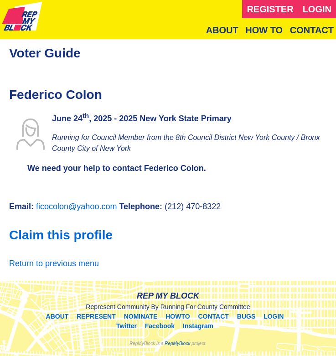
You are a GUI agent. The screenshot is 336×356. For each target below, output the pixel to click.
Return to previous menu (54, 263)
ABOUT (222, 30)
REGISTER (270, 9)
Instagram (198, 326)
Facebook (160, 326)
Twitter (126, 326)
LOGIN (317, 9)
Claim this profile (61, 235)
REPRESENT (96, 316)
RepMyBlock (177, 343)
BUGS (246, 316)
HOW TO (264, 30)
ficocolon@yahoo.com (76, 206)
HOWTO (177, 316)
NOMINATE (141, 316)
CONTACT (312, 30)
